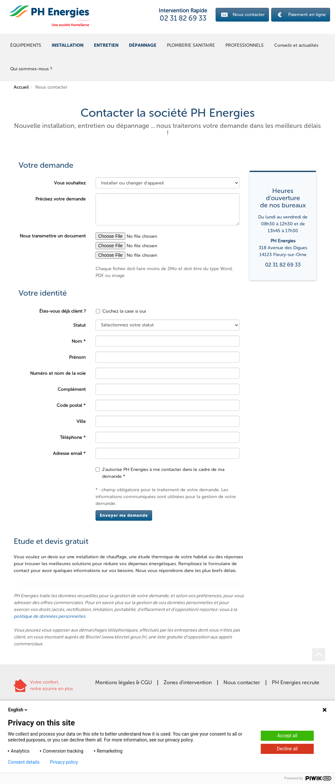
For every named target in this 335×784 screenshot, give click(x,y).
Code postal (69, 405)
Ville (81, 421)
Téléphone (71, 437)
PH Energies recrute (295, 682)
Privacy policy (64, 762)
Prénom (77, 357)
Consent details (24, 762)
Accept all (287, 735)
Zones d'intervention (188, 682)
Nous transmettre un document (53, 236)
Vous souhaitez (70, 183)
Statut (79, 325)
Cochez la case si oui (121, 311)
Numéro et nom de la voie (58, 373)
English (18, 709)
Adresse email (67, 453)
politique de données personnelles (49, 616)
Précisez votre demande (60, 199)
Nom (77, 341)
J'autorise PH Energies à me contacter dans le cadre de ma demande (160, 473)
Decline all (287, 748)
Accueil (21, 87)
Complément (72, 389)
